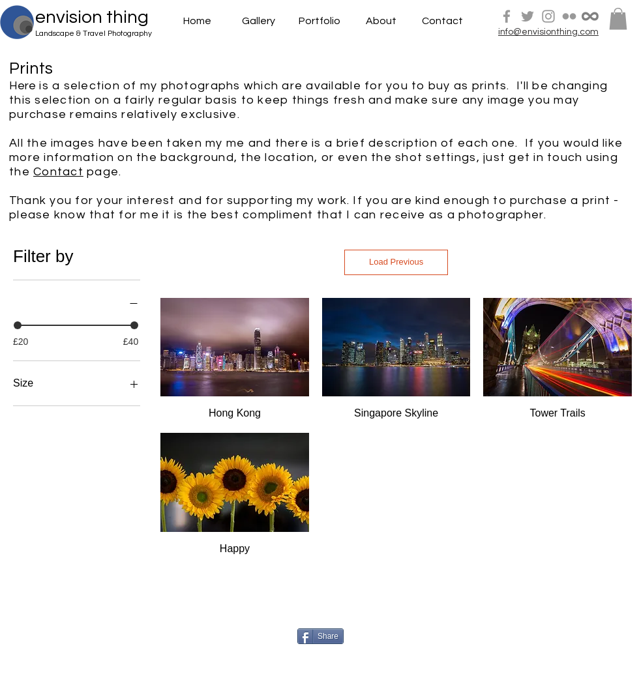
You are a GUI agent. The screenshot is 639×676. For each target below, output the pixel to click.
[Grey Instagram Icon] (548, 16)
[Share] (320, 636)
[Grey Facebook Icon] (506, 16)
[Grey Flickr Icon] (569, 16)
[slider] (17, 325)
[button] (618, 18)
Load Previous (396, 262)
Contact (58, 172)
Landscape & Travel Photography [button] (93, 33)
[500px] (590, 16)
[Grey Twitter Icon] (527, 16)
